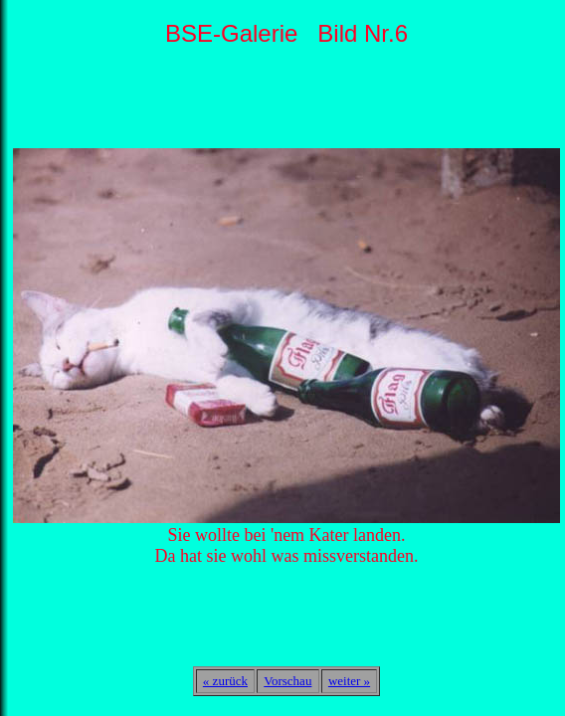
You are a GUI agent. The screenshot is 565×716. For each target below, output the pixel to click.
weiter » (349, 680)
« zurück (225, 680)
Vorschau (287, 680)
